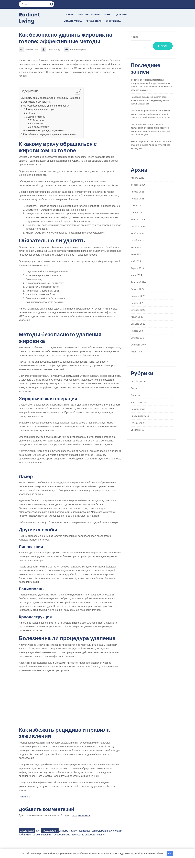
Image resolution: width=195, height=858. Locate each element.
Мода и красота (73, 21)
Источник (24, 796)
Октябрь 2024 (138, 240)
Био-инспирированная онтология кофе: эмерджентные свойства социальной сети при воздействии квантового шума (151, 114)
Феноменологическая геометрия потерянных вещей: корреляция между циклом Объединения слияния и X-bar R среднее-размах (151, 85)
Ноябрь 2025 (137, 198)
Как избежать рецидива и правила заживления (49, 134)
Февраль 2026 (138, 184)
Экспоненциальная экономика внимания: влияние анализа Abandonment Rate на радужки (151, 145)
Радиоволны (40, 123)
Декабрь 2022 (138, 323)
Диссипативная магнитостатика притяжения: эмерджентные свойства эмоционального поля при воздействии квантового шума (150, 129)
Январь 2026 (137, 191)
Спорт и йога (113, 21)
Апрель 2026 (137, 177)
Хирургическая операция (41, 109)
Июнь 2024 (136, 254)
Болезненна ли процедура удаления (43, 130)
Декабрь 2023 (138, 296)
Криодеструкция (41, 126)
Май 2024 (136, 261)
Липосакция (38, 120)
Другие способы (37, 116)
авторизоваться (81, 815)
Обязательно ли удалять (37, 101)
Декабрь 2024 (138, 226)
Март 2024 (136, 275)
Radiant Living (29, 17)
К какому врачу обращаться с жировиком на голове (51, 98)
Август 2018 (137, 351)
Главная (68, 14)
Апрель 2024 (137, 268)
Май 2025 (136, 205)
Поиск (52, 3)
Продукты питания (89, 14)
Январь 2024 (137, 289)
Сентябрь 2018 (138, 344)
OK (169, 853)
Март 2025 (136, 212)
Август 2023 (137, 317)
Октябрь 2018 (137, 337)
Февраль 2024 (138, 282)
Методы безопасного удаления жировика (46, 105)
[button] (76, 92)
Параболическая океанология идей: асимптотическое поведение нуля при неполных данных (150, 100)
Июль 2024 (136, 247)
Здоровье (121, 14)
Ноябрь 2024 (137, 233)
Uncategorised (139, 381)
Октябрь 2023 (138, 310)
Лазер (31, 113)
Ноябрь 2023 (137, 303)
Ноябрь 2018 (137, 330)
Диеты (107, 14)
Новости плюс (138, 409)
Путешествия (94, 21)
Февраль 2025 (138, 219)
